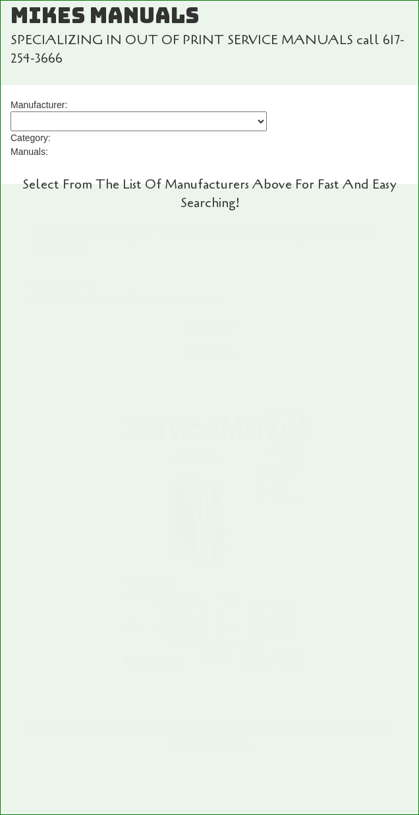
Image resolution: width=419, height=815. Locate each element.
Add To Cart (209, 353)
